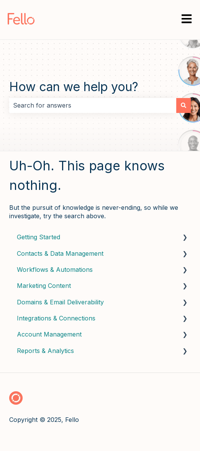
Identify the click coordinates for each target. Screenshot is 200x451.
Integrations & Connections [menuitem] (56, 318)
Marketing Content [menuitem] (44, 285)
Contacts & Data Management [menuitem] (60, 253)
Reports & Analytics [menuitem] (45, 351)
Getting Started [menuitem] (38, 237)
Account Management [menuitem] (49, 334)
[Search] (183, 105)
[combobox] (92, 105)
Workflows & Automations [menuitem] (55, 269)
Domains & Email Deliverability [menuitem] (60, 302)
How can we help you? (73, 86)
